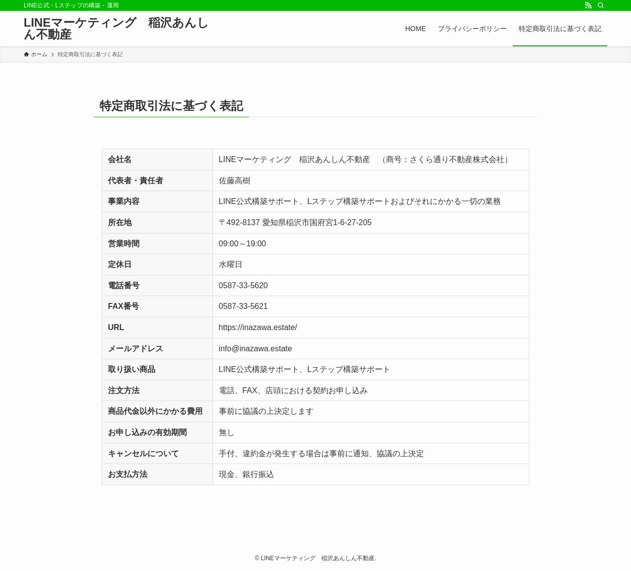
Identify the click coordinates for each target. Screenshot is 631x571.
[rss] (588, 5)
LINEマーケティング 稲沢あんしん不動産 (116, 28)
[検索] (601, 5)
